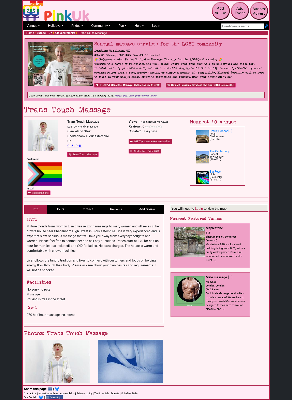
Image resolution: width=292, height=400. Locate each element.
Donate (115, 393)
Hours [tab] (60, 209)
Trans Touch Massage (83, 154)
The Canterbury (219, 151)
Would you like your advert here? (136, 95)
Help (138, 26)
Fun (121, 26)
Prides (76, 26)
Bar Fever (215, 171)
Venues (32, 26)
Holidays (54, 26)
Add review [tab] (147, 209)
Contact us (30, 393)
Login (156, 26)
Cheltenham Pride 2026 (144, 151)
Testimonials (101, 393)
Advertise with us (48, 393)
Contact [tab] (87, 209)
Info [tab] (35, 209)
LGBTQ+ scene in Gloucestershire (150, 141)
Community (99, 26)
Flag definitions (38, 192)
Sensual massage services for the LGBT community (200, 85)
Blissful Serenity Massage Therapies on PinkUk (128, 85)
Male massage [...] (219, 277)
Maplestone (214, 228)
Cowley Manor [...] (221, 131)
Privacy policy (84, 393)
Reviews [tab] (116, 209)
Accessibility (67, 393)
